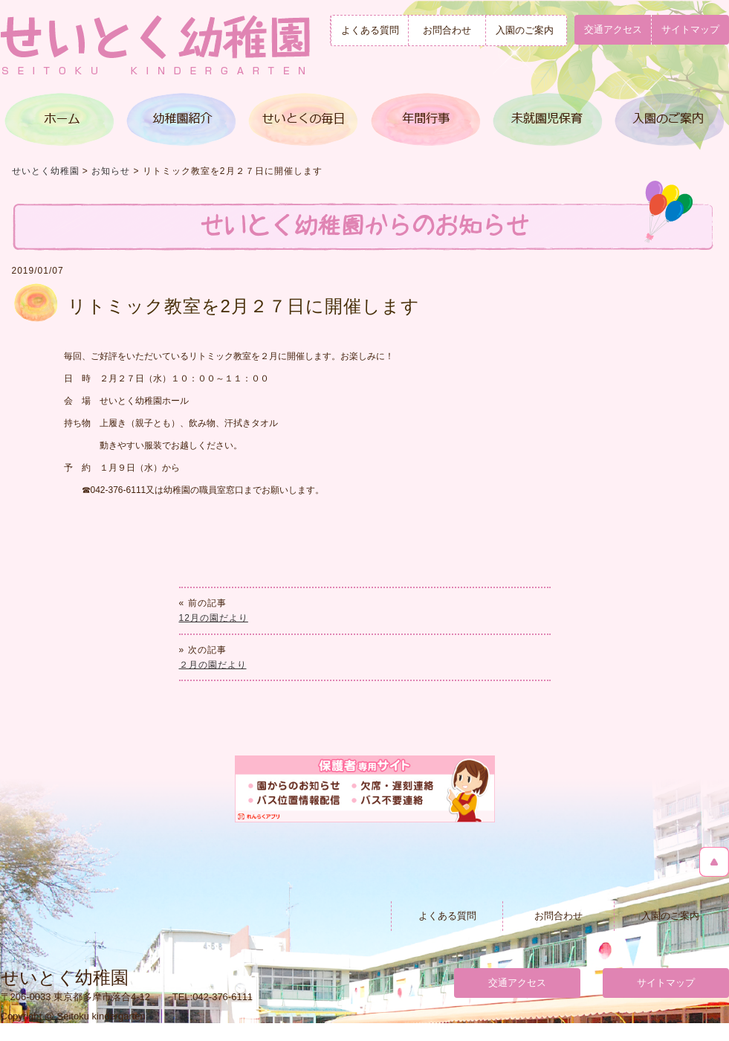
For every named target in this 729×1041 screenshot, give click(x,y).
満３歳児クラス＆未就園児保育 (545, 119)
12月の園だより (213, 618)
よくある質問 (370, 30)
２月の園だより (213, 665)
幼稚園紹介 (182, 119)
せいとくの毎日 (303, 119)
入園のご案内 (525, 30)
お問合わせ (447, 30)
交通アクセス (613, 29)
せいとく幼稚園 (46, 171)
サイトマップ (666, 982)
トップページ (61, 119)
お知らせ (110, 171)
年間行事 (424, 119)
